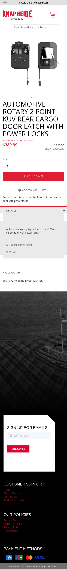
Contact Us (10, 496)
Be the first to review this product (18, 140)
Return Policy (12, 520)
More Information (19, 245)
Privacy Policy (12, 527)
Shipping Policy (13, 523)
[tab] (33, 209)
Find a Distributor (14, 500)
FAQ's (7, 489)
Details (11, 210)
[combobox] (35, 27)
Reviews (11, 252)
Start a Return (12, 493)
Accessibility (11, 530)
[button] (57, 64)
